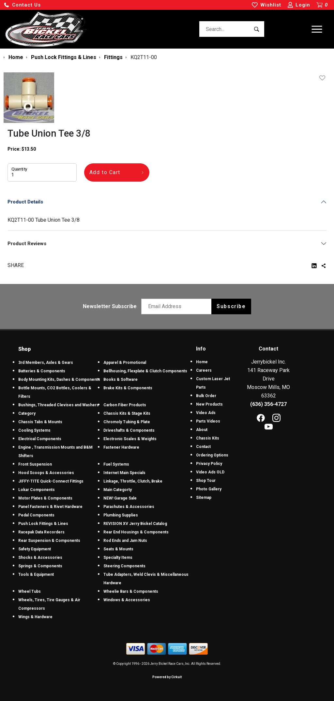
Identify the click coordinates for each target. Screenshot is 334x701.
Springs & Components (40, 566)
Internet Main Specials (124, 472)
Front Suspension (35, 464)
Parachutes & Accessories (128, 506)
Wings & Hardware (35, 617)
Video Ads (206, 412)
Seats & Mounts (118, 549)
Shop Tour (206, 480)
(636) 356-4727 (268, 404)
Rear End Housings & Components (136, 532)
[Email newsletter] (178, 306)
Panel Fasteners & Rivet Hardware (50, 506)
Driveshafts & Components (129, 430)
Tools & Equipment (36, 574)
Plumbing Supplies (120, 515)
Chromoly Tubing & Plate (126, 422)
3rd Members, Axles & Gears (45, 362)
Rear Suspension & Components (49, 540)
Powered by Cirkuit (167, 677)
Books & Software (120, 379)
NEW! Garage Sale (120, 498)
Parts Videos (208, 421)
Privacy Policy (209, 463)
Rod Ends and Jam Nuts (125, 540)
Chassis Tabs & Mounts (40, 422)
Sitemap (203, 497)
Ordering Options (212, 455)
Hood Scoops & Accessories (46, 472)
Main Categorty (117, 489)
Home (202, 362)
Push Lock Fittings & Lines (43, 523)
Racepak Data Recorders (41, 532)
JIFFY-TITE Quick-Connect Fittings (51, 481)
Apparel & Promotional (124, 362)
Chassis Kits (207, 438)
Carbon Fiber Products (124, 405)
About (201, 429)
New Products (209, 404)
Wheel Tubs (29, 591)
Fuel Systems (116, 464)
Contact (203, 446)
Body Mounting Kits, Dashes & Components (59, 379)
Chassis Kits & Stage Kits (126, 413)
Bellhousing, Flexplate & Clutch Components (145, 371)
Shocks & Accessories (40, 557)
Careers (204, 370)
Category (27, 413)
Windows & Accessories (126, 600)
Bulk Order (206, 396)
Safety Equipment (34, 549)
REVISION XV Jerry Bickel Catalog (135, 523)
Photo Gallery (208, 489)
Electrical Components (39, 439)
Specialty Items (117, 557)
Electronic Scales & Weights (130, 439)
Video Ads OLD (210, 472)
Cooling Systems (34, 430)
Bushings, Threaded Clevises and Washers (58, 405)
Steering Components (124, 566)
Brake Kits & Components (127, 388)
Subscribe (231, 306)
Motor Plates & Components (45, 498)
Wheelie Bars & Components (130, 591)
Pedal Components (36, 515)
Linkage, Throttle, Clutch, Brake (132, 481)
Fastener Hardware (121, 447)
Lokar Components (36, 489)
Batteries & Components (41, 371)
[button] (22, 5)
